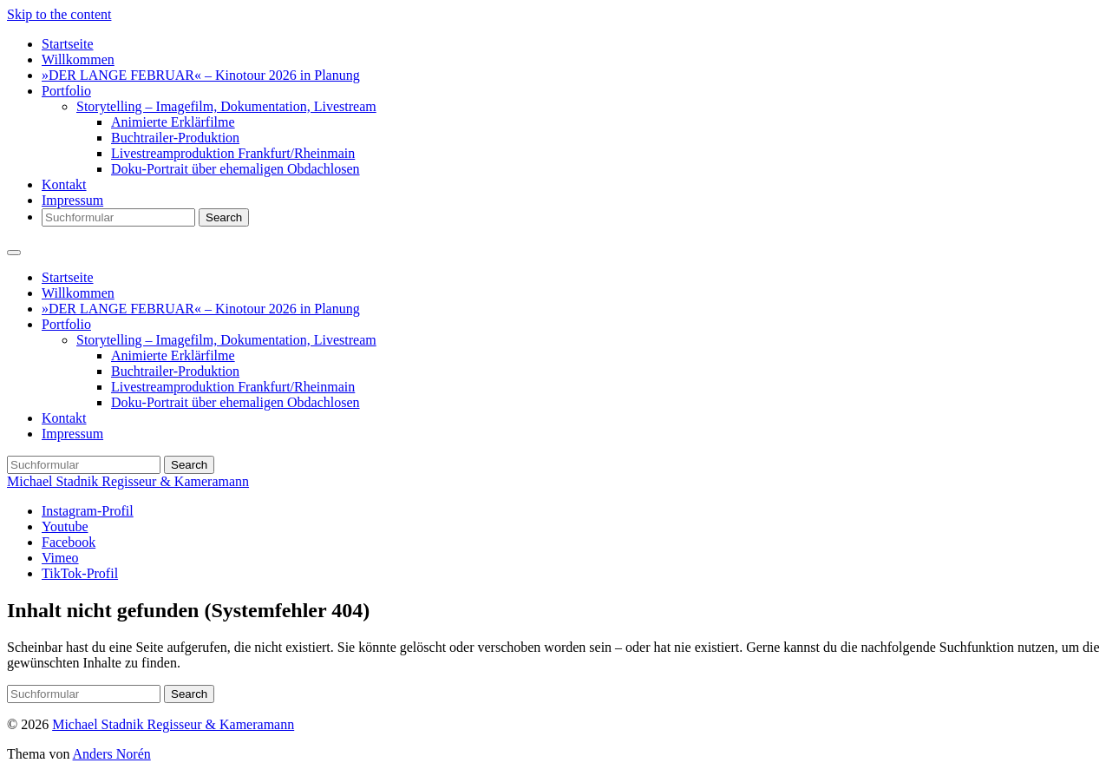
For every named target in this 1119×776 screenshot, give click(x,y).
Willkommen (78, 59)
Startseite (68, 43)
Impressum (72, 200)
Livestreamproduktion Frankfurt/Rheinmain (233, 153)
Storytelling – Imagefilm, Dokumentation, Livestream (226, 106)
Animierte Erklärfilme (173, 122)
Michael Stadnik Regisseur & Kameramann (128, 481)
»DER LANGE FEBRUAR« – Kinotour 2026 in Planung (201, 75)
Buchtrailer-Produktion (175, 137)
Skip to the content (59, 14)
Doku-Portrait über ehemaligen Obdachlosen (235, 168)
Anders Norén (112, 753)
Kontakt (64, 184)
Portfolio (66, 90)
